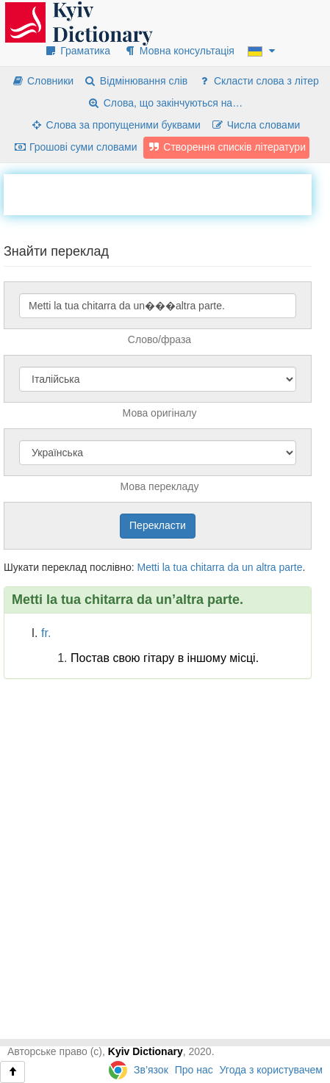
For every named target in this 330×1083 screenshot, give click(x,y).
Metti (148, 567)
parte (291, 567)
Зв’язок (151, 1070)
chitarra (207, 567)
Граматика (77, 51)
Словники (42, 81)
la (166, 567)
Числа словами (256, 125)
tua (180, 567)
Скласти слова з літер (258, 81)
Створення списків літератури (226, 147)
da (233, 567)
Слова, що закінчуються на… (165, 103)
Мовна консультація (178, 51)
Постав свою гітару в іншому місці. (165, 658)
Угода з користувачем (271, 1070)
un (248, 567)
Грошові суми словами (75, 147)
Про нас (194, 1070)
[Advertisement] (167, 192)
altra (266, 567)
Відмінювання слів (135, 81)
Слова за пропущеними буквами (115, 125)
